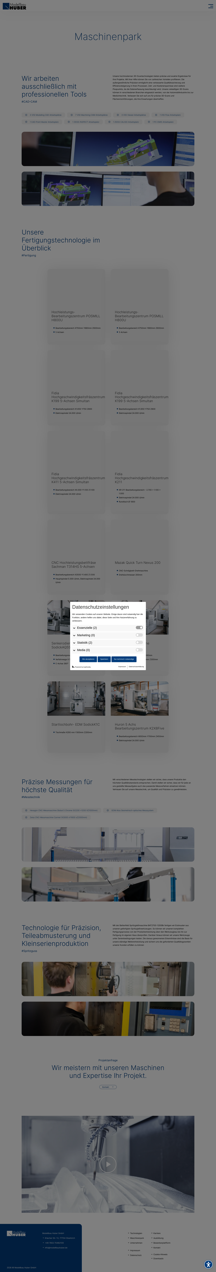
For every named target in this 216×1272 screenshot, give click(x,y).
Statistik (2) (84, 642)
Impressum (122, 666)
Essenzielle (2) (87, 627)
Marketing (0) (86, 635)
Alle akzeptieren (88, 659)
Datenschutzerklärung (136, 666)
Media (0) (83, 650)
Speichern (104, 659)
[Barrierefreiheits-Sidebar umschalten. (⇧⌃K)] (208, 1264)
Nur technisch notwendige (124, 659)
